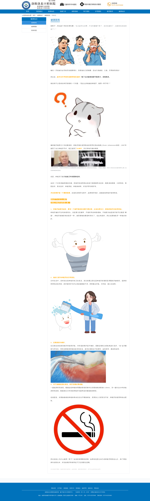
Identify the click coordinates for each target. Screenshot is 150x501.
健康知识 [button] (122, 11)
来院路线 (66, 488)
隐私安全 (90, 488)
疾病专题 (34, 30)
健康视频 (34, 26)
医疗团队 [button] (86, 11)
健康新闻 (47, 15)
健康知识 (40, 15)
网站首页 (53, 488)
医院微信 (78, 488)
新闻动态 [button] (51, 11)
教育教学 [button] (110, 11)
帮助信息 (96, 488)
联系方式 (72, 488)
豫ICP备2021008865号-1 (66, 492)
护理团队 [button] (98, 11)
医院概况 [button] (39, 11)
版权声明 (84, 488)
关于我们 (59, 488)
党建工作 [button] (63, 11)
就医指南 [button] (75, 11)
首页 (30, 11)
